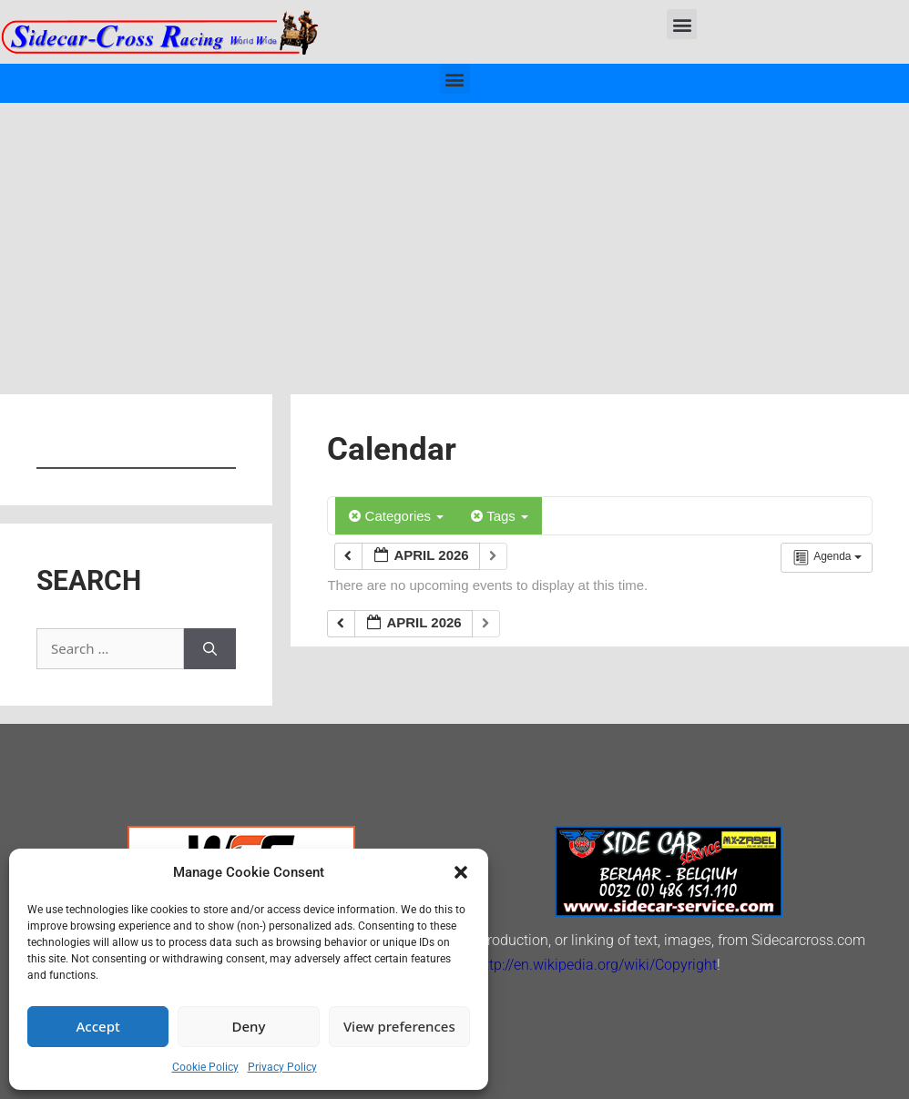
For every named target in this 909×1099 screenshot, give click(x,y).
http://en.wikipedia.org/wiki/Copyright (596, 964)
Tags (499, 516)
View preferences (399, 1026)
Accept (98, 1026)
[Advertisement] (454, 239)
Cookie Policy (205, 1067)
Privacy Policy (282, 1067)
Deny (249, 1026)
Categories (396, 516)
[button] (461, 872)
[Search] (210, 648)
